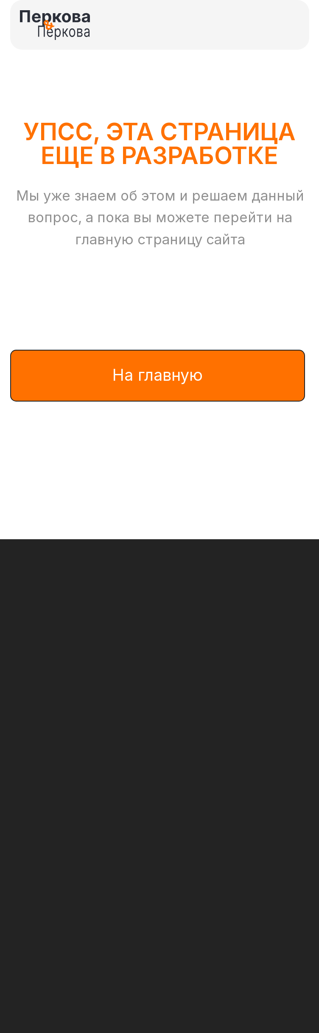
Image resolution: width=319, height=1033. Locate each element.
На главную (157, 375)
